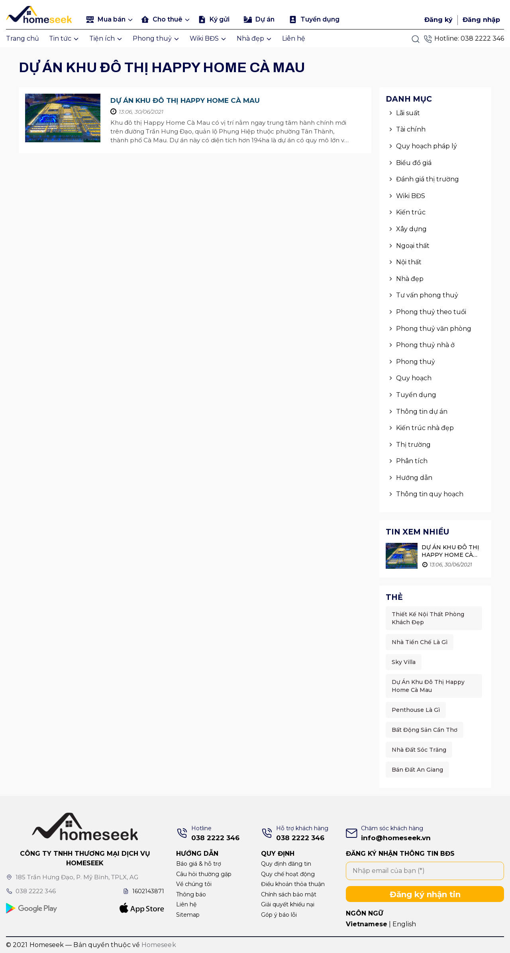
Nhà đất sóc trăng (419, 749)
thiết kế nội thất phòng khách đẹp (428, 618)
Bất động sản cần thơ (424, 729)
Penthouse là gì (416, 709)
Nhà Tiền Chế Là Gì (419, 642)
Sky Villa (404, 662)
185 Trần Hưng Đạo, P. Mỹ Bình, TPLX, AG (73, 877)
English (404, 924)
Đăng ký (438, 20)
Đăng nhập (481, 20)
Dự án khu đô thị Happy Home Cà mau (185, 100)
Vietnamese (366, 924)
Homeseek (158, 945)
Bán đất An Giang (417, 769)
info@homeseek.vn (396, 838)
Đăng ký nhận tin (425, 894)
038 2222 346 (482, 38)
